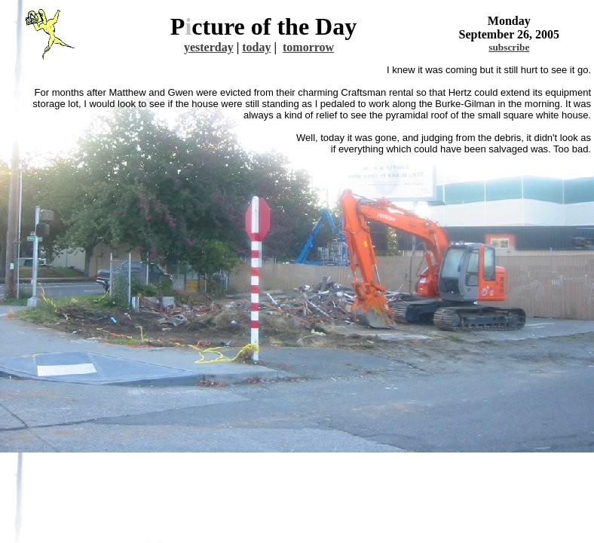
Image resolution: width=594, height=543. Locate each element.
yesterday (209, 47)
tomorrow (308, 47)
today (256, 47)
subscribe (508, 47)
